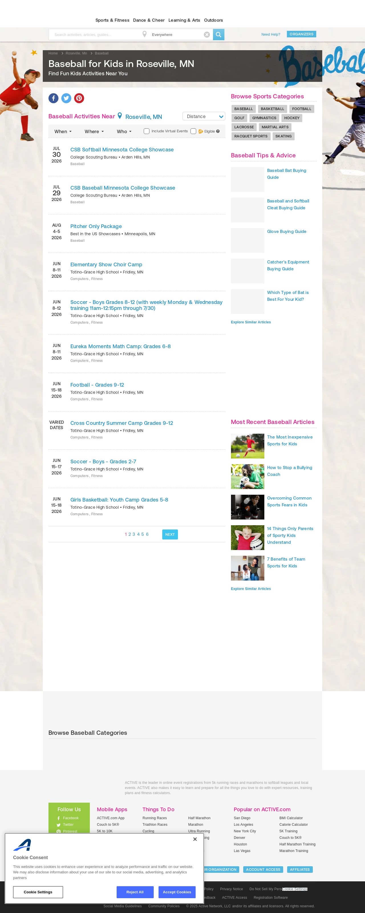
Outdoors (213, 20)
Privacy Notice (231, 889)
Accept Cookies (177, 892)
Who (125, 131)
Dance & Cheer (149, 20)
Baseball (243, 109)
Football (301, 109)
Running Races (155, 818)
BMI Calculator (291, 818)
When (63, 131)
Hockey (292, 118)
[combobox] (203, 116)
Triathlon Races (155, 825)
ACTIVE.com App (111, 818)
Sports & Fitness (112, 20)
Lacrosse (244, 127)
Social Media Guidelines (123, 906)
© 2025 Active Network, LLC (208, 906)
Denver (239, 838)
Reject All (135, 892)
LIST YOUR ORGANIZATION (213, 869)
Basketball (273, 109)
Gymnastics (264, 118)
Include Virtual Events (166, 131)
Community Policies (164, 906)
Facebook (71, 818)
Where (95, 131)
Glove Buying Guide (287, 231)
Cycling (148, 831)
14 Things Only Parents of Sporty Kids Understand (290, 535)
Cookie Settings (294, 889)
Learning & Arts (184, 20)
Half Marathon (199, 818)
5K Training (288, 831)
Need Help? (270, 34)
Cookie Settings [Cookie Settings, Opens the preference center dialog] (38, 892)
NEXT (170, 534)
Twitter (68, 825)
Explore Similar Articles (251, 322)
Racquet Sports (251, 136)
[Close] (195, 839)
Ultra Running (199, 831)
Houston (240, 844)
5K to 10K (105, 831)
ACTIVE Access (234, 898)
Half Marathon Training (297, 844)
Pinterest (70, 831)
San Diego (242, 818)
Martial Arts (275, 127)
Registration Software (271, 898)
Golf (239, 118)
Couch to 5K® (108, 825)
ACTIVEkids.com (64, 20)
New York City (245, 831)
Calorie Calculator (293, 825)
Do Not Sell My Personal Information (278, 889)
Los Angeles (243, 825)
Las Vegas (242, 851)
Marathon (195, 825)
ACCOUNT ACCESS (263, 869)
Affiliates (300, 869)
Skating (283, 136)
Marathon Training (293, 851)
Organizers (301, 34)
